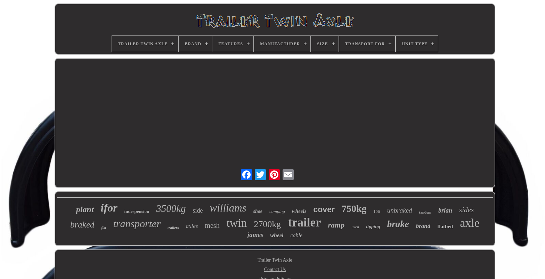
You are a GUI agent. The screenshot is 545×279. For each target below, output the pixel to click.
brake (398, 224)
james (255, 234)
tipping (373, 226)
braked (82, 224)
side (198, 210)
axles (192, 226)
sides (466, 210)
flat (103, 228)
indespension (136, 211)
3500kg (171, 208)
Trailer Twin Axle (275, 260)
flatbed (445, 226)
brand (423, 226)
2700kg (267, 224)
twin (237, 223)
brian (445, 210)
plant (85, 209)
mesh (212, 225)
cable (296, 235)
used (355, 226)
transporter (137, 223)
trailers (173, 227)
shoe (257, 211)
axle (470, 222)
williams (228, 208)
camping (277, 211)
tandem (425, 212)
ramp (336, 225)
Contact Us (275, 269)
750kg (354, 208)
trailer (304, 222)
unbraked (399, 210)
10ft (376, 211)
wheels (299, 211)
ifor (109, 207)
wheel (276, 235)
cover (324, 209)
